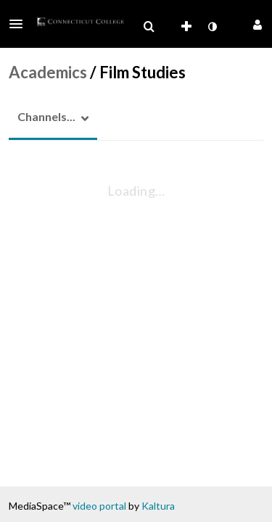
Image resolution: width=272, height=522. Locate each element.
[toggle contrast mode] (212, 27)
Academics (48, 72)
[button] (20, 24)
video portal (99, 506)
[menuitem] (148, 27)
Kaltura (158, 506)
